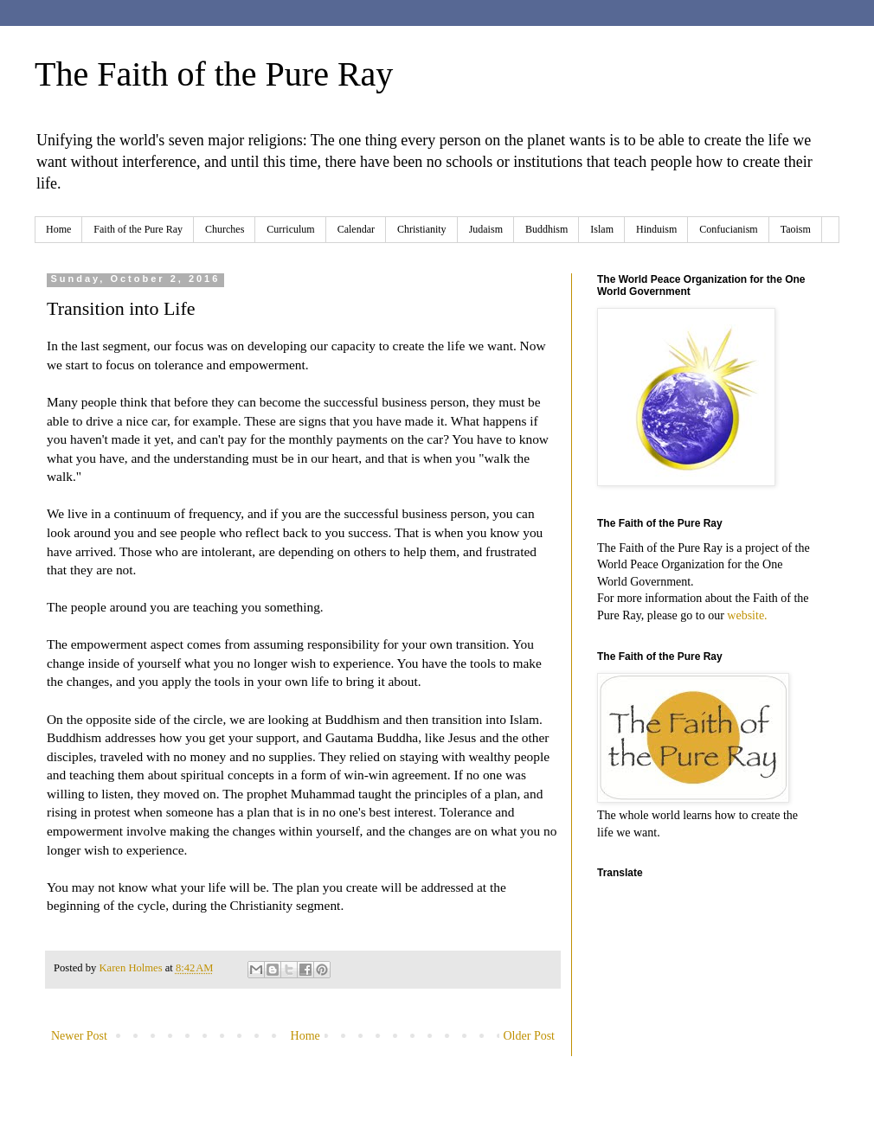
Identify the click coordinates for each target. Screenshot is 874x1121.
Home (58, 229)
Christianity (422, 229)
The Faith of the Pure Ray (214, 73)
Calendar (356, 229)
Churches (224, 229)
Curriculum (290, 229)
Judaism (486, 229)
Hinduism (656, 229)
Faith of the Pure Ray (138, 229)
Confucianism (728, 229)
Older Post (530, 1035)
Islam (602, 229)
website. (747, 615)
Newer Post (79, 1035)
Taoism (796, 229)
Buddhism (546, 229)
